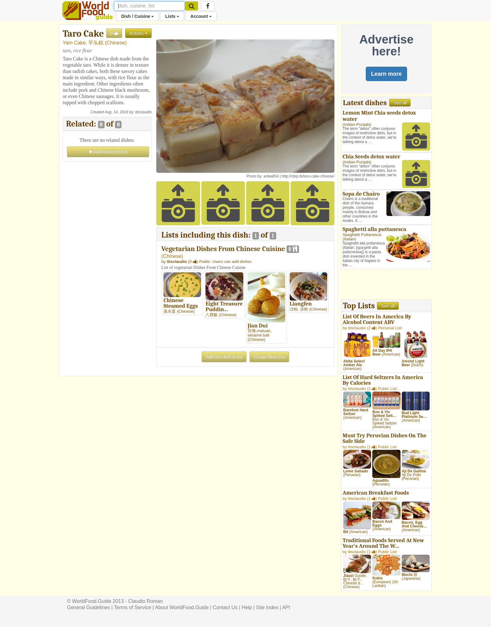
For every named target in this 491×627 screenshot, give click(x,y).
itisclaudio (143, 112)
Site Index (267, 607)
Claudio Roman (145, 601)
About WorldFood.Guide (182, 607)
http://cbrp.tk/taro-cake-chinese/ (308, 176)
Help (247, 607)
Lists (172, 16)
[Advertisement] (107, 257)
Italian (349, 239)
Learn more (386, 74)
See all (400, 102)
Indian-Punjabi (357, 124)
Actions (138, 33)
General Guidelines (88, 607)
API (286, 607)
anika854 (271, 176)
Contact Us (225, 607)
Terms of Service (132, 607)
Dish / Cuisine (137, 16)
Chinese (115, 42)
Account (201, 16)
